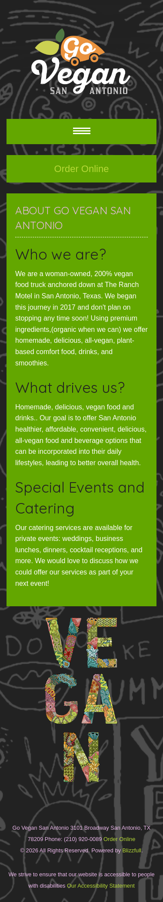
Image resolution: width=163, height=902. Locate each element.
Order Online (81, 168)
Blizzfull (131, 850)
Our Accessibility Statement (100, 885)
